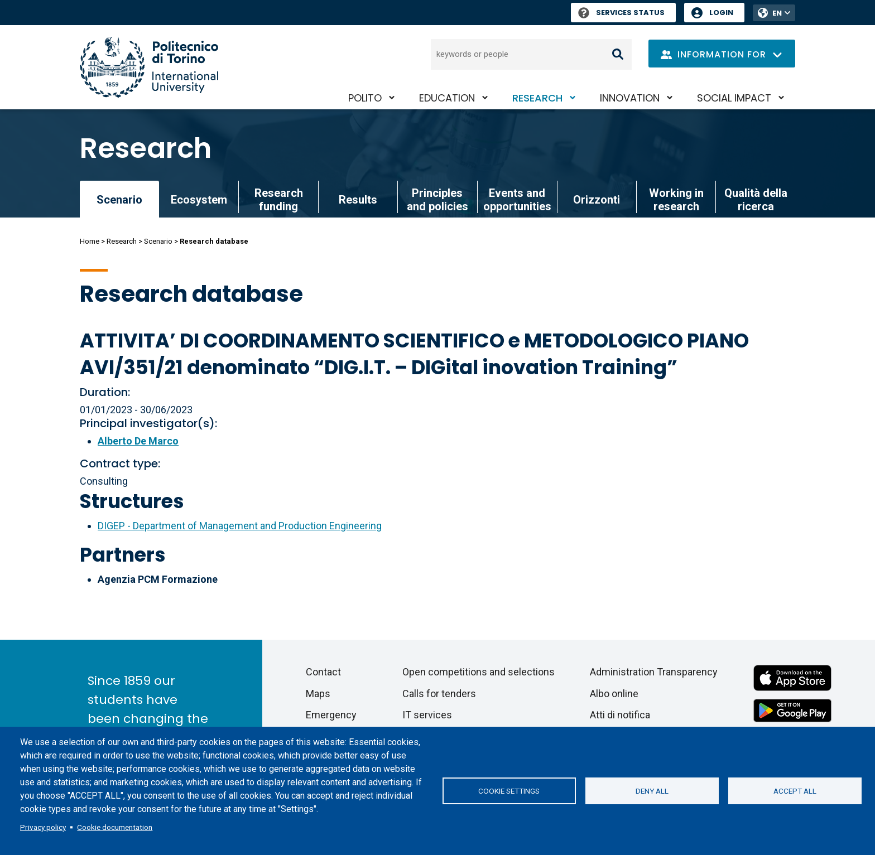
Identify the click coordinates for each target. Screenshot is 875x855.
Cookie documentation (114, 827)
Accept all (794, 790)
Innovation (630, 98)
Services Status (621, 12)
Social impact (734, 98)
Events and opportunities (517, 199)
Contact (323, 672)
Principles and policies (437, 199)
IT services (427, 715)
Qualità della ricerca (755, 199)
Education (447, 98)
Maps (318, 693)
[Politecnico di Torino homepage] (149, 67)
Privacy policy (43, 827)
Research (537, 98)
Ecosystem (199, 199)
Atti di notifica (620, 715)
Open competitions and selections (478, 672)
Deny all (652, 790)
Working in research (676, 199)
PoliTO (365, 98)
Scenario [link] (119, 199)
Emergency (331, 715)
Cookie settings (509, 790)
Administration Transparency (654, 672)
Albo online (614, 693)
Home (89, 241)
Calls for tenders (439, 693)
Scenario (158, 241)
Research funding (278, 199)
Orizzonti (596, 199)
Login (721, 12)
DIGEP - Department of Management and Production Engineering (240, 526)
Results (358, 199)
